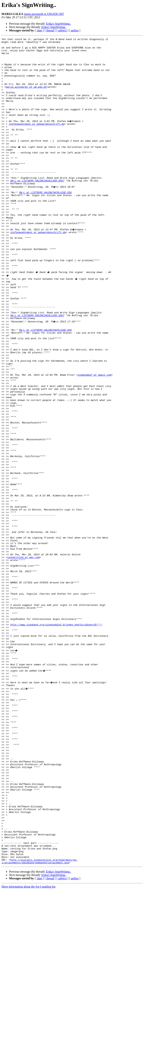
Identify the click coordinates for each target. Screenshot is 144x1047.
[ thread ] (50, 30)
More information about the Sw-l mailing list (29, 1043)
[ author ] (74, 30)
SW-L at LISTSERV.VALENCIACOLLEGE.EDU (36, 208)
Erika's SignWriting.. (58, 23)
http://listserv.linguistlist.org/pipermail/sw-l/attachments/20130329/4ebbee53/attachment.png (40, 1018)
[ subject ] (62, 30)
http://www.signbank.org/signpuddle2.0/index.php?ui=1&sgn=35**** (56, 736)
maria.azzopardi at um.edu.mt (26, 97)
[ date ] (39, 30)
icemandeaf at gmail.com (94, 437)
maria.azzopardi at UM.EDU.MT (44, 14)
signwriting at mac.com (23, 656)
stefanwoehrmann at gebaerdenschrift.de (36, 140)
